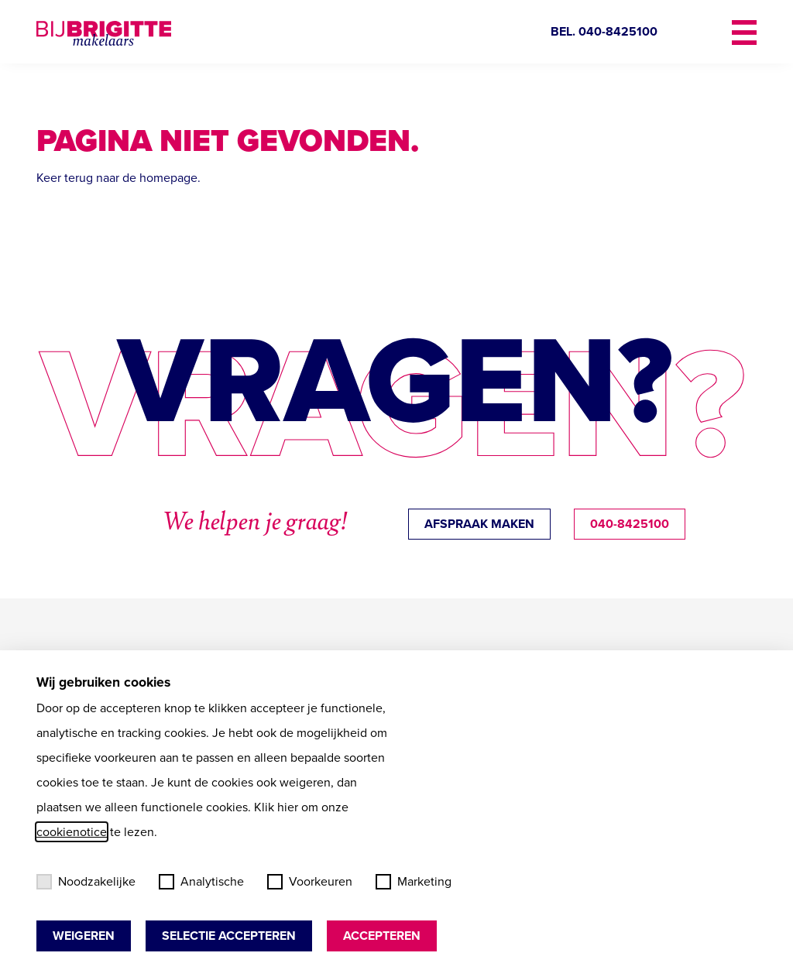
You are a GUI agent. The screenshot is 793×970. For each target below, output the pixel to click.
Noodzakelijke (86, 881)
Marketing (413, 881)
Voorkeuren (309, 881)
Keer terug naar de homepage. (118, 178)
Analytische (201, 881)
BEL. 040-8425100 (604, 31)
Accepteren (382, 935)
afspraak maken (479, 524)
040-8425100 (629, 524)
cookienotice (71, 832)
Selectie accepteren (229, 935)
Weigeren (84, 935)
